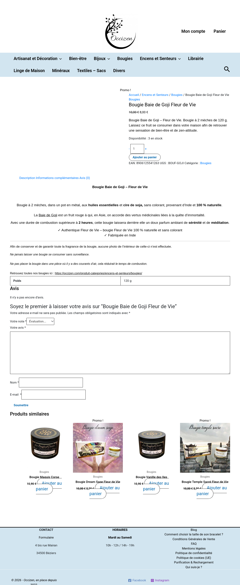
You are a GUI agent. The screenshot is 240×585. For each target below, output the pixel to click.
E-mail (16, 394)
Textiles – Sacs (91, 70)
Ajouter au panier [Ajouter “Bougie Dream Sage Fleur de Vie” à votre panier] (104, 490)
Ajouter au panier (145, 157)
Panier (220, 31)
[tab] (27, 178)
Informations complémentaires (57, 178)
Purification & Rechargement (193, 562)
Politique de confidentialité (193, 553)
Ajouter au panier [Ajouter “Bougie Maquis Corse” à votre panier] (49, 483)
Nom (14, 382)
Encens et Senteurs (155, 95)
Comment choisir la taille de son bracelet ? (193, 534)
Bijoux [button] (102, 59)
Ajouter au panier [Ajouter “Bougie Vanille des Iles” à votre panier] (156, 483)
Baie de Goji (48, 215)
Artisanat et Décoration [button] (38, 59)
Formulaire (46, 537)
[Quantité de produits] (137, 149)
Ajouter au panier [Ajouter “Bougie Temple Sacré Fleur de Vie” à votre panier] (211, 490)
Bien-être (78, 58)
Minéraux (61, 70)
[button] (59, 59)
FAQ (194, 543)
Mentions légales (194, 548)
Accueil (134, 95)
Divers (119, 70)
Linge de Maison (29, 70)
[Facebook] (137, 580)
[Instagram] (159, 580)
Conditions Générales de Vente (194, 539)
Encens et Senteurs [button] (160, 59)
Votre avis (18, 327)
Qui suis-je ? (194, 567)
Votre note (18, 321)
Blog (194, 530)
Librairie (196, 58)
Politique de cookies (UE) (193, 558)
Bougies (125, 58)
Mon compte (193, 31)
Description (27, 178)
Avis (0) (84, 178)
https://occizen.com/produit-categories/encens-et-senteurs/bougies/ (98, 273)
